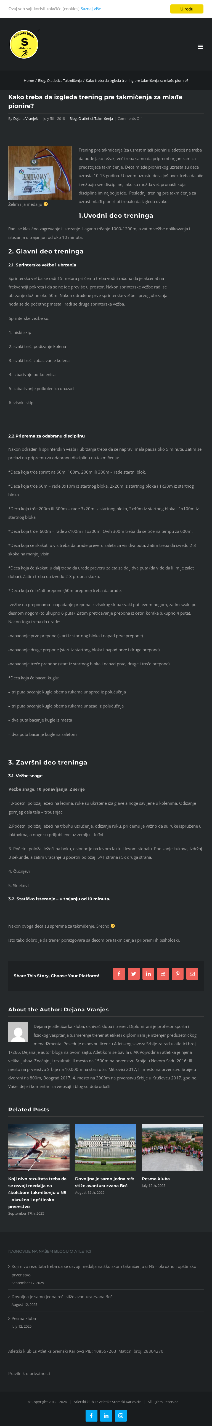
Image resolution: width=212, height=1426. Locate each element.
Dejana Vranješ (25, 118)
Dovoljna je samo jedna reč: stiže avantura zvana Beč (62, 1296)
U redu (187, 9)
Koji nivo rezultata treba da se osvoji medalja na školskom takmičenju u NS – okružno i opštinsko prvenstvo (37, 1192)
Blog (73, 118)
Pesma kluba (156, 1178)
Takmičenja (103, 118)
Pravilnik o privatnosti (29, 1373)
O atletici (85, 118)
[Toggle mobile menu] (201, 47)
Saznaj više (91, 9)
